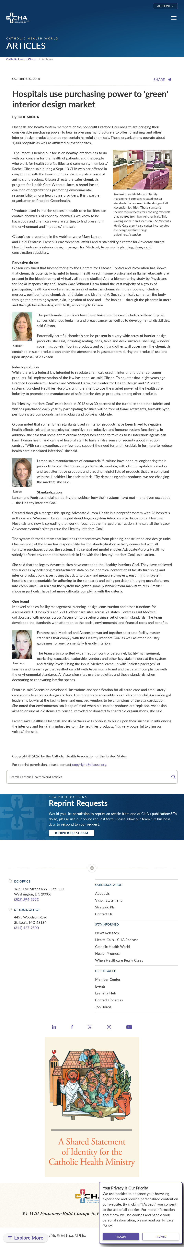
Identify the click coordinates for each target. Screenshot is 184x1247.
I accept (121, 1236)
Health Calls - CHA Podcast (116, 939)
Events (100, 986)
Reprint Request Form (71, 833)
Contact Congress (109, 1000)
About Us (102, 893)
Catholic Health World (21, 59)
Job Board (103, 1006)
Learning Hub (105, 993)
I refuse (160, 1236)
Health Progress (107, 953)
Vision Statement (108, 900)
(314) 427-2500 (26, 927)
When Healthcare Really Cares (119, 960)
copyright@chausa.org (89, 764)
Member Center (108, 979)
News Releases (107, 932)
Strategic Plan (106, 907)
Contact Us (103, 914)
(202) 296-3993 (26, 899)
